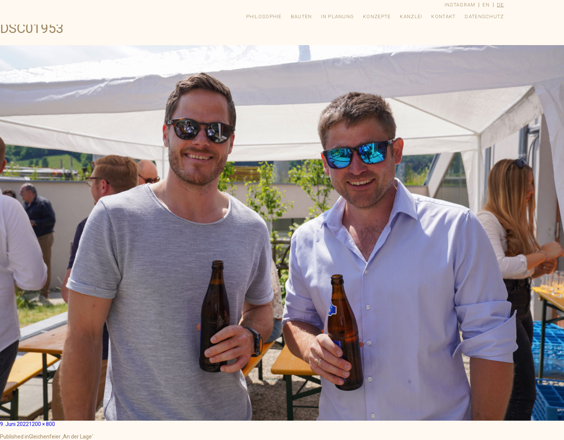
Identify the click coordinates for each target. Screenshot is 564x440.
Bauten (301, 16)
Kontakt (443, 16)
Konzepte (377, 16)
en (486, 5)
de (500, 5)
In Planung (337, 16)
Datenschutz (484, 16)
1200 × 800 (42, 424)
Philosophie (264, 16)
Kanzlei (411, 16)
